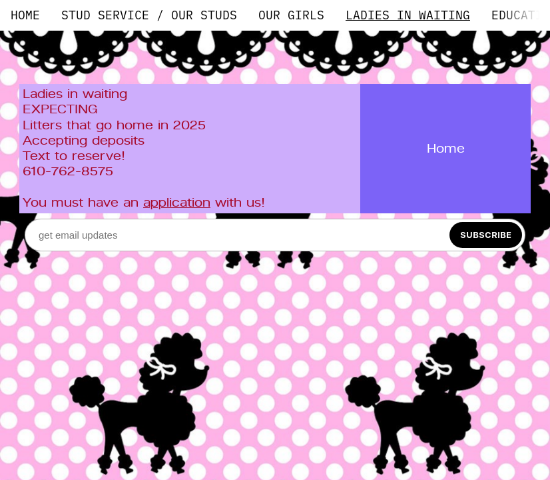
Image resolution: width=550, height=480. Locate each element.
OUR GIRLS (291, 15)
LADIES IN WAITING (408, 15)
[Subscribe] (485, 235)
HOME (25, 15)
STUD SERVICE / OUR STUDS (149, 15)
